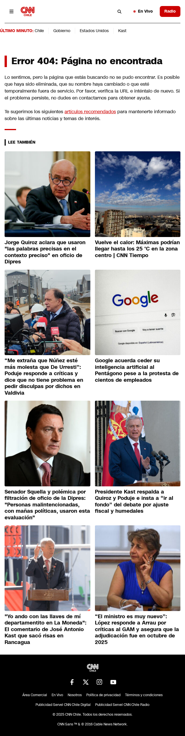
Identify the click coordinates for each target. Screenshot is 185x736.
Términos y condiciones (144, 695)
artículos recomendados (90, 111)
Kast (122, 31)
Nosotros (75, 695)
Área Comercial (34, 695)
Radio (170, 11)
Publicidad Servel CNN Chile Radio (122, 704)
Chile (39, 31)
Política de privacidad (103, 695)
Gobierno (61, 31)
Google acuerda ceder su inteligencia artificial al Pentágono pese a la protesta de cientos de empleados (137, 370)
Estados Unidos (94, 31)
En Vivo (143, 11)
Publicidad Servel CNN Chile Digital (63, 704)
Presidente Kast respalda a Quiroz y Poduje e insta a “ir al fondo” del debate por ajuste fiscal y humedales (134, 501)
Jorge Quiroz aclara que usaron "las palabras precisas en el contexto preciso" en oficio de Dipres (45, 252)
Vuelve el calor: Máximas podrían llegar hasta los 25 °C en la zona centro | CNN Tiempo (137, 249)
